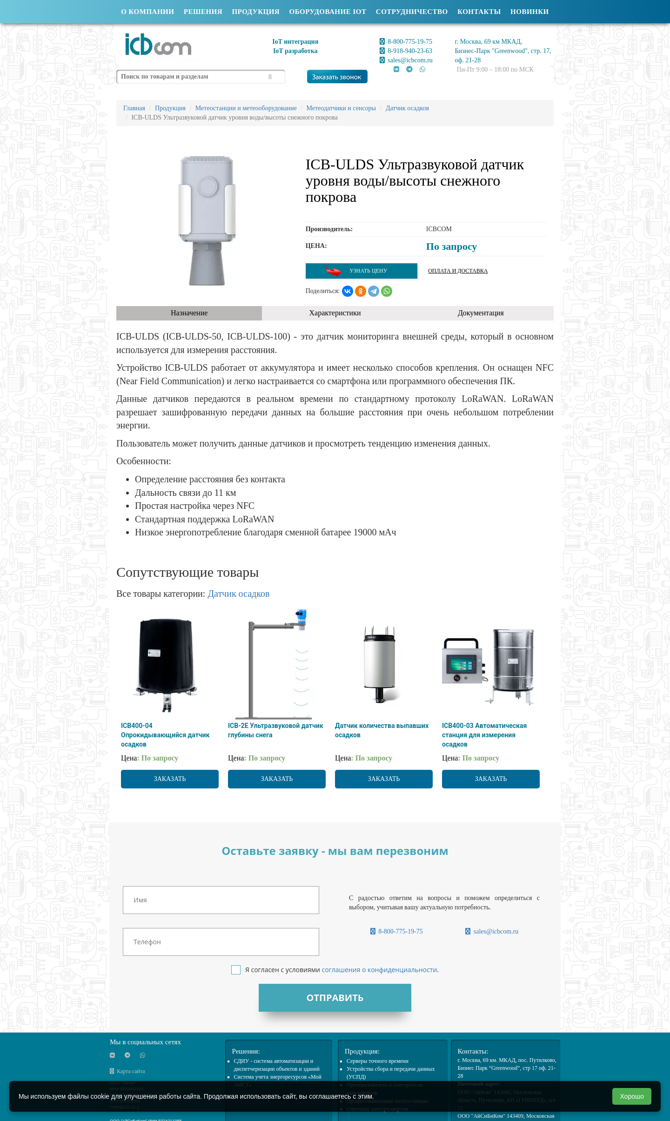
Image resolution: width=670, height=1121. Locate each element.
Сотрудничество (412, 11)
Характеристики (335, 313)
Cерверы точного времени (378, 1061)
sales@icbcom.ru (406, 60)
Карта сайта (127, 1071)
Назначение (189, 313)
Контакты (479, 11)
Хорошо (632, 1096)
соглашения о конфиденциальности (379, 969)
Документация (481, 313)
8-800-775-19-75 (406, 41)
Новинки (529, 11)
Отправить (334, 997)
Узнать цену (356, 271)
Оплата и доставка (458, 270)
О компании (147, 11)
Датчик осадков (238, 593)
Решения (203, 11)
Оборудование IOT (328, 11)
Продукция (256, 11)
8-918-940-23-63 (406, 50)
